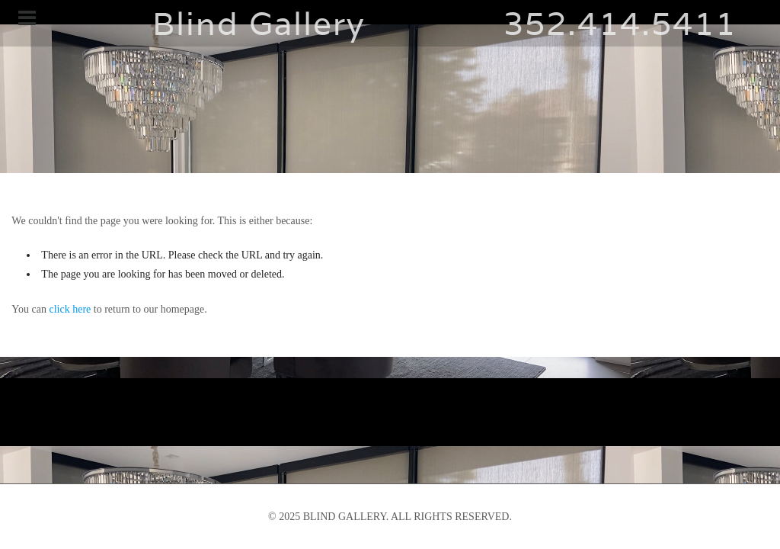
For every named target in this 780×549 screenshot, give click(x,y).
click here (70, 309)
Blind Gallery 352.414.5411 (390, 23)
